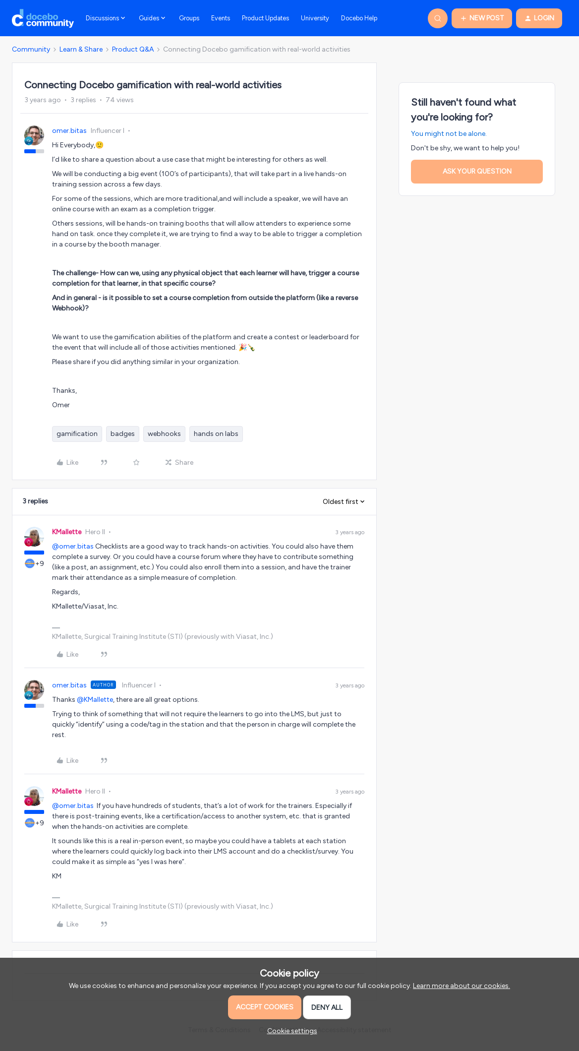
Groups (189, 18)
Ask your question (477, 171)
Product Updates (265, 18)
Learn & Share (81, 49)
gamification (77, 434)
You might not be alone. (449, 133)
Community (31, 49)
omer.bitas (69, 130)
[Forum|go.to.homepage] (43, 18)
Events (220, 18)
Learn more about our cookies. (461, 986)
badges (123, 434)
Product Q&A (133, 49)
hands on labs (216, 434)
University (315, 18)
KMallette (66, 532)
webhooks (164, 434)
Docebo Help (359, 18)
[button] (482, 18)
